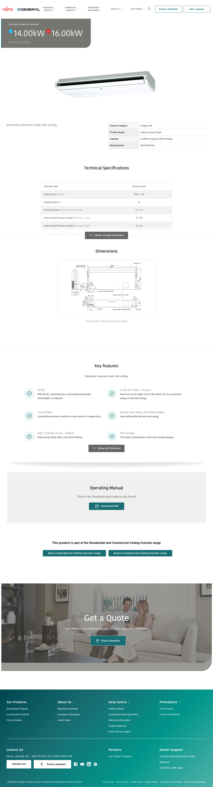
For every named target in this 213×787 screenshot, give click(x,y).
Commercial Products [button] (70, 9)
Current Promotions (170, 714)
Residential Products (17, 708)
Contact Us (16, 750)
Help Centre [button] (136, 9)
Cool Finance (167, 708)
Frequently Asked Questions (123, 714)
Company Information (69, 714)
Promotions (170, 702)
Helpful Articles (116, 708)
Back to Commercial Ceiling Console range (140, 553)
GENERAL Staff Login (171, 767)
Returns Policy (152, 782)
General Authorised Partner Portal (177, 756)
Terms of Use (109, 782)
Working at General (68, 708)
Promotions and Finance (93, 9)
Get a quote (197, 9)
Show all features (106, 448)
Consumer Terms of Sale (172, 782)
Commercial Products (18, 714)
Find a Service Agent (119, 731)
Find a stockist (52, 764)
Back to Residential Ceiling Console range (74, 553)
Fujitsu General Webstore (195, 782)
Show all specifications (106, 235)
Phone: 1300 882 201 (18, 756)
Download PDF (107, 506)
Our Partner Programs (120, 756)
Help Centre (120, 702)
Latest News (64, 720)
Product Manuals (117, 726)
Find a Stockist (168, 9)
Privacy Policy (124, 782)
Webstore (165, 762)
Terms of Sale (138, 782)
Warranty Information (119, 720)
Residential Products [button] (48, 9)
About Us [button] (115, 9)
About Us (66, 702)
